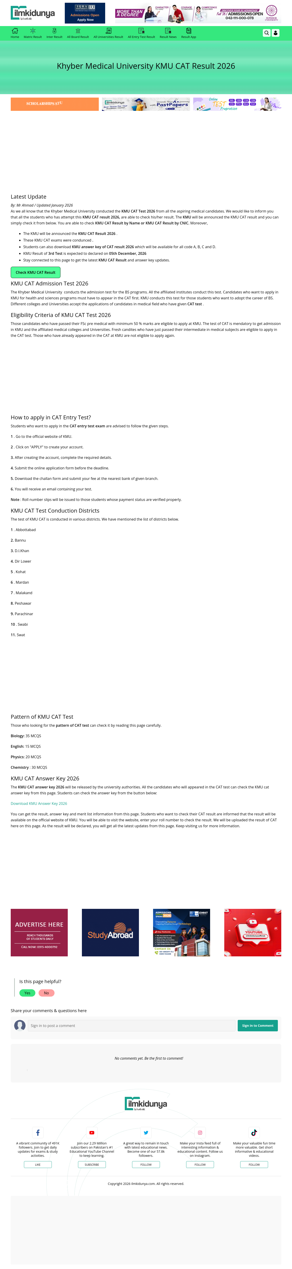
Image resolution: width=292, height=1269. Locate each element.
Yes (27, 992)
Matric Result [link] (33, 33)
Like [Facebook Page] (38, 1165)
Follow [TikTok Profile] (254, 1165)
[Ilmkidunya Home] (36, 13)
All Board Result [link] (78, 33)
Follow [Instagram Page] (200, 1165)
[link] (88, 13)
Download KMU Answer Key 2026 (39, 803)
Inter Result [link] (55, 33)
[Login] (275, 33)
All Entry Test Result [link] (141, 33)
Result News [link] (168, 33)
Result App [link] (188, 33)
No (46, 992)
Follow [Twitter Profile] (146, 1165)
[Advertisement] (146, 146)
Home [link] (15, 33)
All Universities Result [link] (108, 33)
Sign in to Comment (258, 1025)
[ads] (39, 933)
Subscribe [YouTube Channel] (92, 1165)
